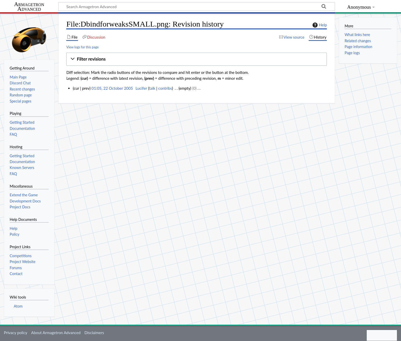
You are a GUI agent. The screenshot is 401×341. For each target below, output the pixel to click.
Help (319, 25)
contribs (165, 88)
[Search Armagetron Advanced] (197, 6)
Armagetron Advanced (29, 7)
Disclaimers (94, 332)
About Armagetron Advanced (56, 332)
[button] (196, 59)
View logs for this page (82, 47)
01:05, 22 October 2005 (112, 88)
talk (152, 88)
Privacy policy (15, 332)
